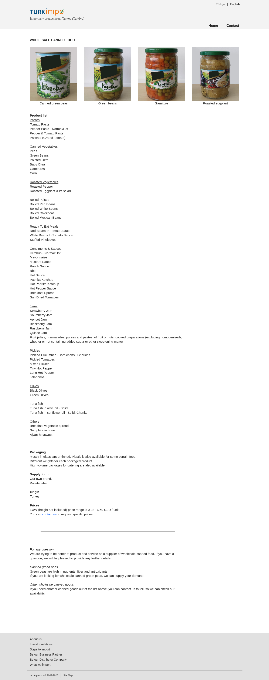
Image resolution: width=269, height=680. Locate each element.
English (235, 4)
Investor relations (41, 644)
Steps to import (40, 649)
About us (36, 639)
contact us (49, 514)
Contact (233, 25)
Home (213, 25)
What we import (40, 664)
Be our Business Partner (46, 654)
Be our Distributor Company (48, 659)
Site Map (67, 675)
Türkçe (220, 4)
